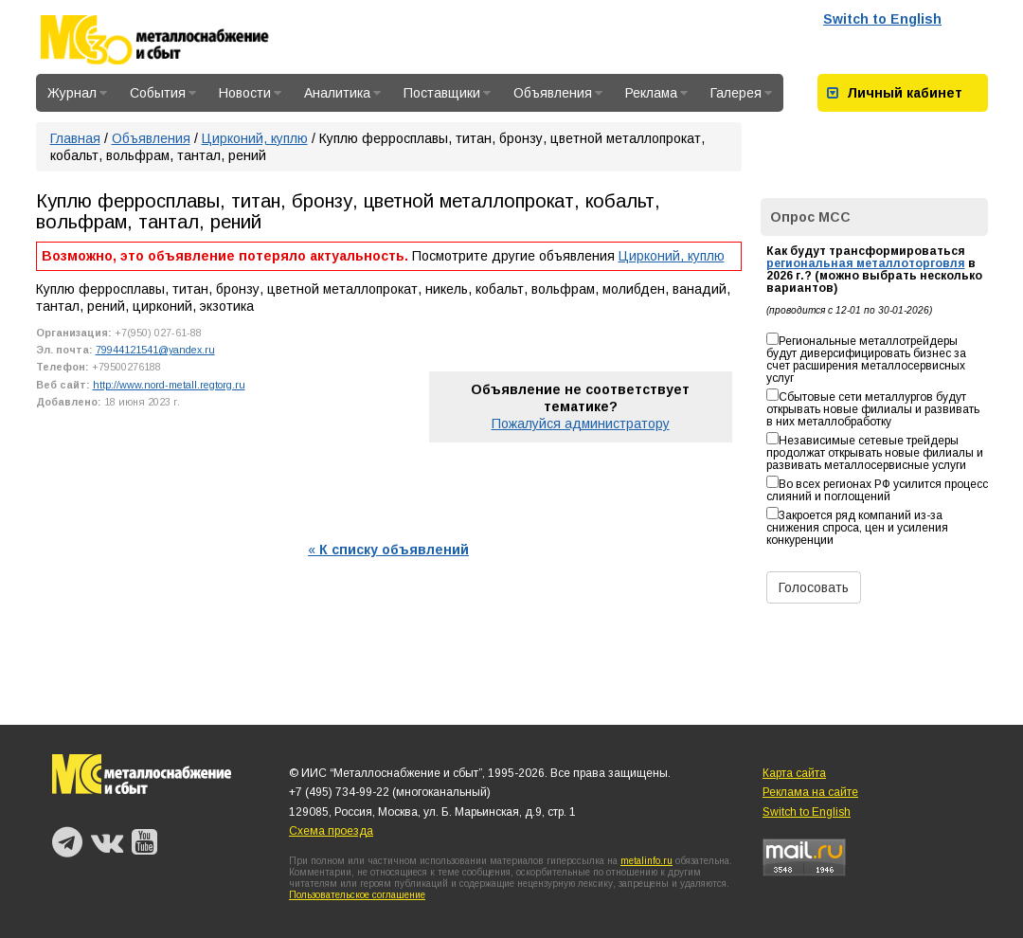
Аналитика (342, 92)
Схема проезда (331, 831)
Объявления (557, 92)
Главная (75, 138)
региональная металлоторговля (865, 263)
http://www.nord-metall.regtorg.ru (169, 384)
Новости (250, 92)
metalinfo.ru (646, 861)
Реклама (656, 92)
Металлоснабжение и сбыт (180, 39)
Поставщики (447, 92)
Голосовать (814, 587)
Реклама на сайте (810, 792)
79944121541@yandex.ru (155, 349)
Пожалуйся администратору (581, 423)
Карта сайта (794, 773)
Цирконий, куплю (255, 138)
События (163, 92)
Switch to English (882, 19)
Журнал (77, 92)
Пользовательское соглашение (357, 895)
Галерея (741, 92)
